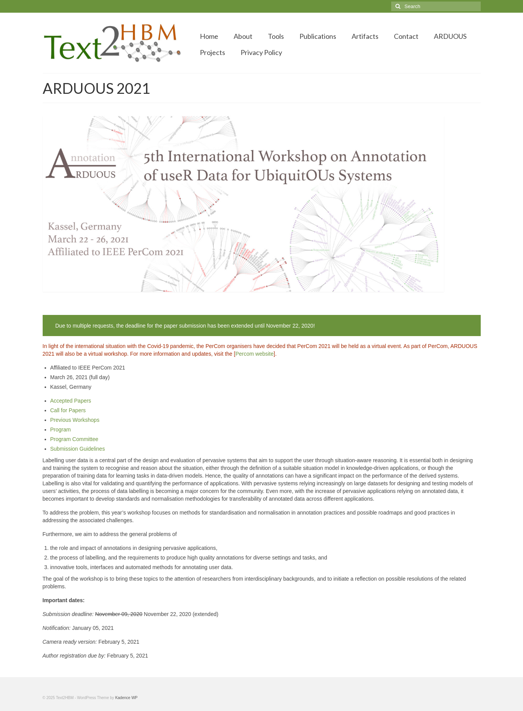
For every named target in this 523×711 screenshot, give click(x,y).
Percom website (254, 354)
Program (60, 429)
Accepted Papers (70, 401)
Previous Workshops (75, 420)
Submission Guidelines (77, 449)
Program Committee (74, 439)
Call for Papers (68, 410)
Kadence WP (126, 698)
